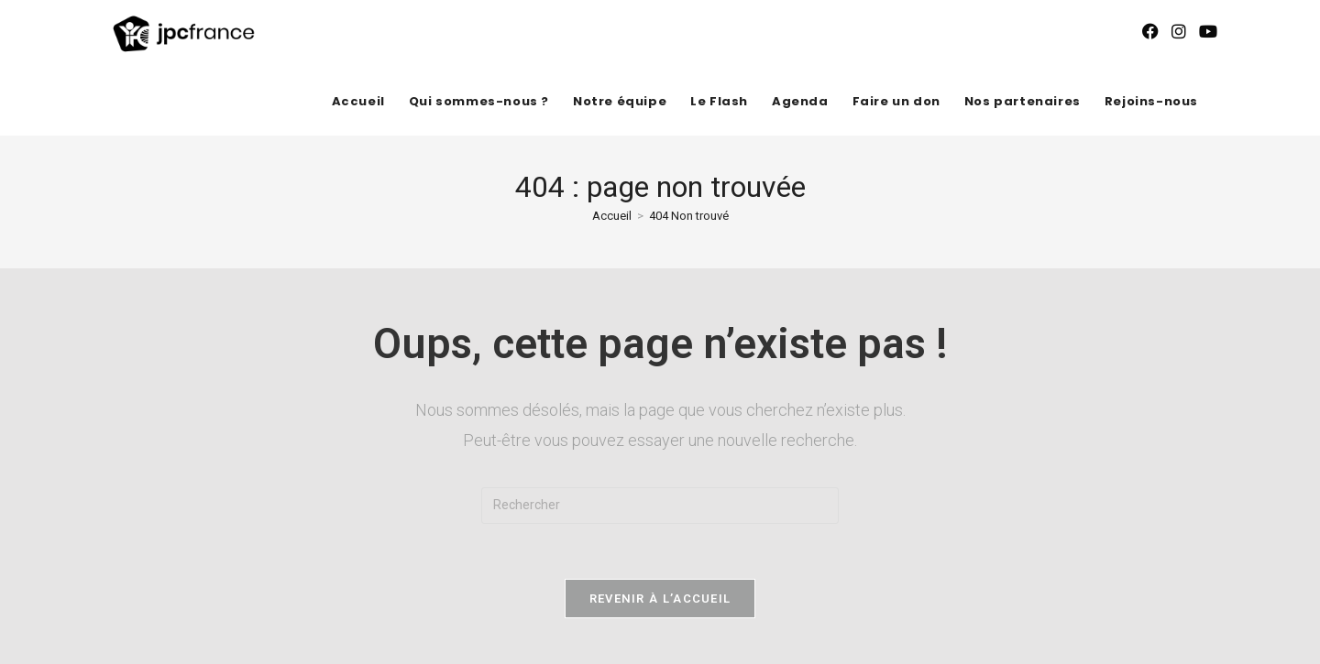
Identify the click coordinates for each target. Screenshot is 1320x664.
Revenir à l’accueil (660, 598)
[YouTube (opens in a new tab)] (1208, 31)
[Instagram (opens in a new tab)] (1179, 31)
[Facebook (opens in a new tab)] (1150, 31)
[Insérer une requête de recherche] (660, 505)
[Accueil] (612, 216)
